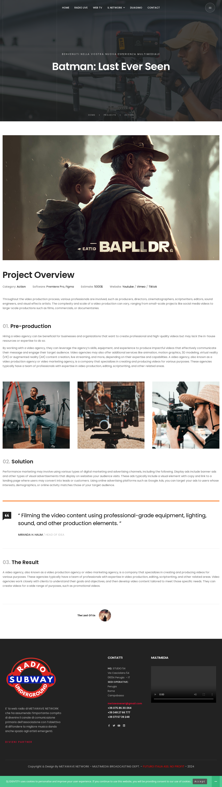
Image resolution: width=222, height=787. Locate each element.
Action (21, 287)
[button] (210, 7)
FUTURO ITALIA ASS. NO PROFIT (163, 766)
